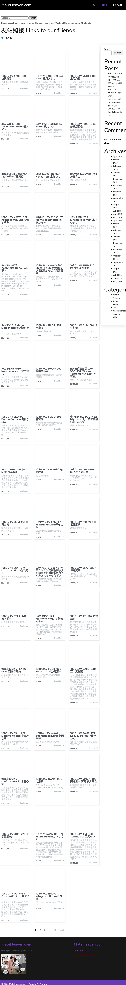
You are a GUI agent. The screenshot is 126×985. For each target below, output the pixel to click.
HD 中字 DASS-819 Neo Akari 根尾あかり (115, 83)
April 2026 (117, 156)
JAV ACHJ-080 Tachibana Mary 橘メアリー (115, 102)
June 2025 (117, 214)
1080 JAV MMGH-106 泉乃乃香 (115, 92)
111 (55, 930)
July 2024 (117, 275)
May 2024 (117, 281)
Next (62, 930)
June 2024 (118, 278)
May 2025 (117, 217)
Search (107, 49)
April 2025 (117, 220)
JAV (114, 307)
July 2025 (117, 211)
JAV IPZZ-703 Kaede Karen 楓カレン (115, 112)
